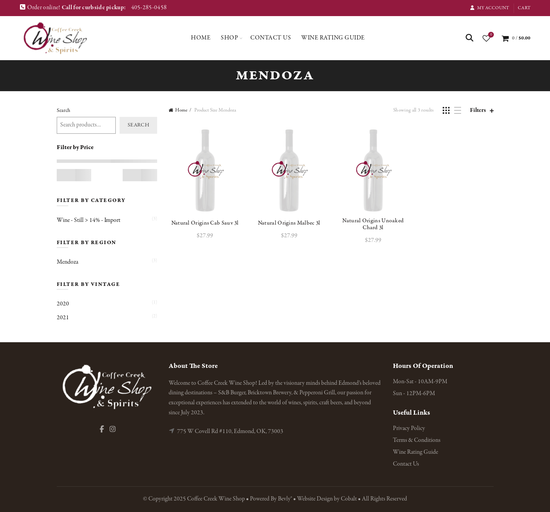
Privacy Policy (409, 428)
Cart (524, 8)
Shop (229, 38)
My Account (489, 8)
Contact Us (270, 38)
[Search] (469, 38)
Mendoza (67, 262)
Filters (478, 110)
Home (200, 38)
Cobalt (349, 499)
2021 (63, 317)
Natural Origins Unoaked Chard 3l (373, 224)
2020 (63, 304)
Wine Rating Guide (333, 38)
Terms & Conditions (416, 440)
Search (63, 110)
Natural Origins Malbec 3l (289, 223)
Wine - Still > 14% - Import (88, 220)
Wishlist (490, 35)
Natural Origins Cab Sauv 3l (205, 223)
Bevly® (285, 499)
